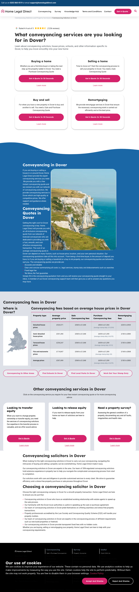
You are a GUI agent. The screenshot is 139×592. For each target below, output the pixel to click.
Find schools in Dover (49, 345)
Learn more (35, 87)
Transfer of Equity (58, 539)
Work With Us (114, 530)
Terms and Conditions (92, 10)
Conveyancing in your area (60, 542)
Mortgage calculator (116, 542)
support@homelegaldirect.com (42, 2)
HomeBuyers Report (87, 533)
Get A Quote (123, 10)
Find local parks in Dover (80, 345)
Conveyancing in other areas (17, 345)
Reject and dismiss (120, 581)
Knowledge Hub (72, 10)
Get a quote (21, 413)
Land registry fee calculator (119, 539)
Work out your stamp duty (112, 345)
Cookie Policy (97, 573)
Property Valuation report (89, 539)
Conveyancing (45, 10)
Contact (107, 10)
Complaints (113, 544)
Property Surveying (87, 530)
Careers (112, 533)
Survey (58, 10)
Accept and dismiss (94, 581)
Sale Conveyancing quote (60, 553)
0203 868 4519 (15, 2)
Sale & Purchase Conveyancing (62, 530)
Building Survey (86, 536)
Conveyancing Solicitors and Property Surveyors (22, 18)
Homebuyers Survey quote (89, 553)
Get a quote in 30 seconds (36, 80)
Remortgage (56, 533)
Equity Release (57, 536)
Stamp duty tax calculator (118, 536)
